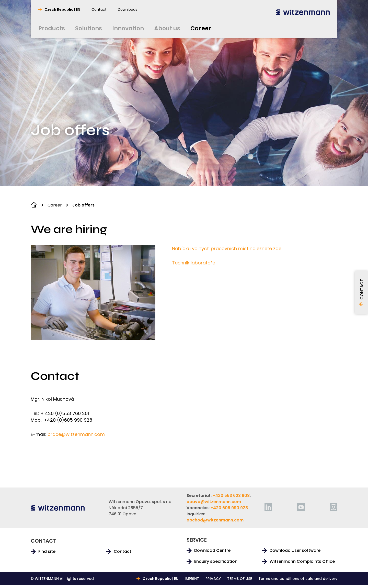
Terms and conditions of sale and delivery (297, 578)
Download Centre (212, 550)
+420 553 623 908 (231, 495)
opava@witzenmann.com (214, 502)
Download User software (295, 550)
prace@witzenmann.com (76, 434)
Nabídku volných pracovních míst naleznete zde (226, 248)
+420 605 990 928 (229, 508)
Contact (122, 551)
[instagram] (333, 507)
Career (55, 205)
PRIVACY (213, 578)
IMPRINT (192, 578)
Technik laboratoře (193, 263)
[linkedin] (268, 507)
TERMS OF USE (239, 578)
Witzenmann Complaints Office (302, 561)
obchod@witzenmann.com (215, 520)
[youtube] (301, 507)
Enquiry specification (215, 561)
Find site (46, 551)
